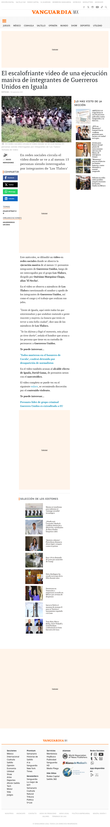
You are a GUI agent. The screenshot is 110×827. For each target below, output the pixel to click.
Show (74, 25)
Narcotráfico (10, 212)
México (17, 25)
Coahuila (29, 25)
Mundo (64, 25)
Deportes (85, 25)
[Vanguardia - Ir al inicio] (55, 12)
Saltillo (41, 25)
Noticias (5, 92)
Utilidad (97, 25)
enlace (34, 386)
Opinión (53, 25)
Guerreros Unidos (9, 223)
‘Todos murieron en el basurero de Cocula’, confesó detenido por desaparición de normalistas (40, 359)
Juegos (6, 25)
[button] (4, 20)
